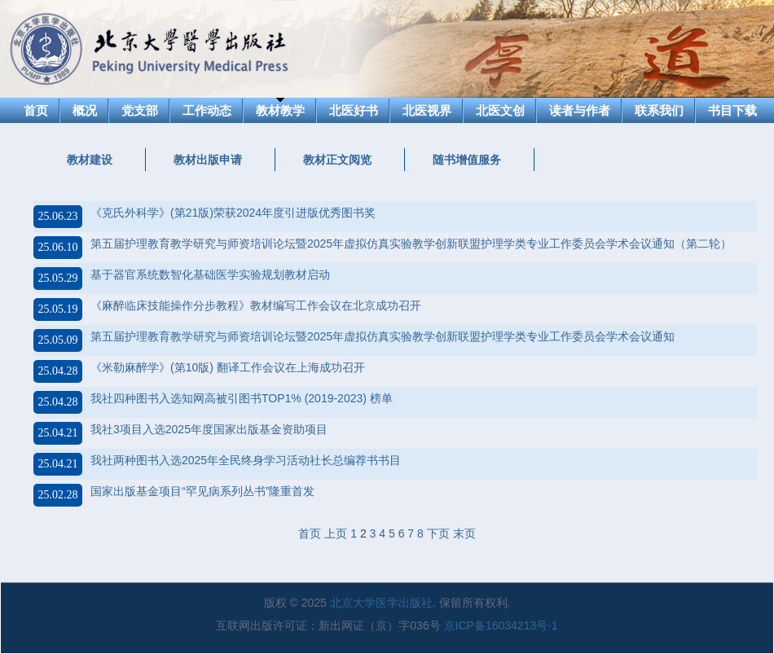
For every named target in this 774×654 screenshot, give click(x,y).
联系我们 (659, 110)
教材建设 (89, 159)
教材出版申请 (208, 159)
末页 (464, 533)
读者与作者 (579, 110)
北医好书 (353, 110)
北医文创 (500, 110)
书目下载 (732, 110)
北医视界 (426, 110)
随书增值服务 (467, 159)
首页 (36, 110)
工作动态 (207, 110)
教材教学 (280, 110)
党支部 (139, 110)
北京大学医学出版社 (381, 602)
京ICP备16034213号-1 (501, 625)
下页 (438, 533)
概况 (85, 110)
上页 (335, 533)
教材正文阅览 (337, 159)
